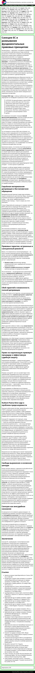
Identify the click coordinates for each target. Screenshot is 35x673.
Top (18, 5)
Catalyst (21, 671)
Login (32, 5)
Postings (11, 5)
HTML (7, 8)
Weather (15, 5)
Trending (22, 5)
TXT (19, 8)
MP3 (13, 8)
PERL (18, 671)
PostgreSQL (25, 671)
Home (3, 5)
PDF (16, 8)
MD (11, 8)
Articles (6, 5)
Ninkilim (31, 671)
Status (26, 5)
